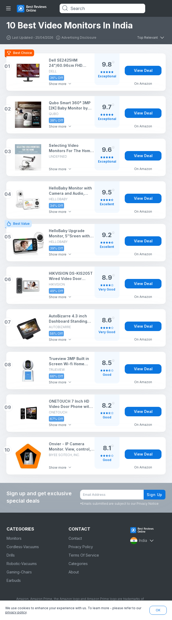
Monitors (14, 538)
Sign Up (154, 494)
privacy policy (16, 612)
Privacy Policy (81, 546)
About (74, 572)
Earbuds (14, 580)
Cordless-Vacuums (23, 546)
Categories (78, 563)
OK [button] (158, 610)
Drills (11, 555)
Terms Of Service (84, 555)
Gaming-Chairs (19, 572)
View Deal (143, 70)
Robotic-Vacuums (22, 563)
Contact (75, 538)
